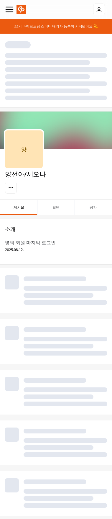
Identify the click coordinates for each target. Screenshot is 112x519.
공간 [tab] (93, 210)
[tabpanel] (56, 367)
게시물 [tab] (18, 210)
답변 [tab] (55, 210)
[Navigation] (9, 9)
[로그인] (99, 9)
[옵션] (11, 188)
